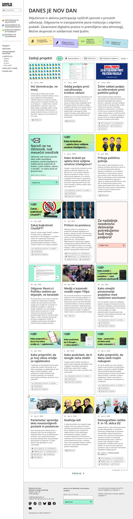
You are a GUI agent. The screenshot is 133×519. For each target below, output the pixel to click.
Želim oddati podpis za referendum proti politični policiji (111, 90)
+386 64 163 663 (34, 499)
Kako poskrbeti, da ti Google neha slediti (78, 356)
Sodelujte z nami (9, 68)
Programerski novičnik (8, 53)
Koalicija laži (72, 420)
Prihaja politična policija (109, 159)
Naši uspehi (8, 65)
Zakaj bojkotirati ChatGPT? (42, 226)
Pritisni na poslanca (77, 225)
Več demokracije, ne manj (44, 88)
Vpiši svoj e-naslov (38, 175)
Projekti (6, 46)
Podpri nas (7, 71)
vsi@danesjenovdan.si (36, 497)
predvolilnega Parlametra (108, 453)
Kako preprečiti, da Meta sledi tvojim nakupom (110, 358)
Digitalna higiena (109, 58)
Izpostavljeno (72, 58)
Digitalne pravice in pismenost (13, 31)
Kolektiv (6, 59)
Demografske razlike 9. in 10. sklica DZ (112, 421)
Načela (6, 61)
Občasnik (6, 49)
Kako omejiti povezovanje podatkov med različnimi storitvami (111, 293)
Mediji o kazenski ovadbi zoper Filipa (76, 289)
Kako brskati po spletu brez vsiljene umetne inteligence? (78, 161)
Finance (6, 63)
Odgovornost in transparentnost (13, 26)
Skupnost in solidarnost (10, 35)
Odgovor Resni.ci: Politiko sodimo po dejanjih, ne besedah (45, 291)
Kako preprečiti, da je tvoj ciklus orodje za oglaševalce (44, 358)
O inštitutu (7, 56)
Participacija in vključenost (12, 21)
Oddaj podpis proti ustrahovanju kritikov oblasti (76, 90)
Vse (59, 58)
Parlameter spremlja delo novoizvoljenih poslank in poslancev (45, 423)
